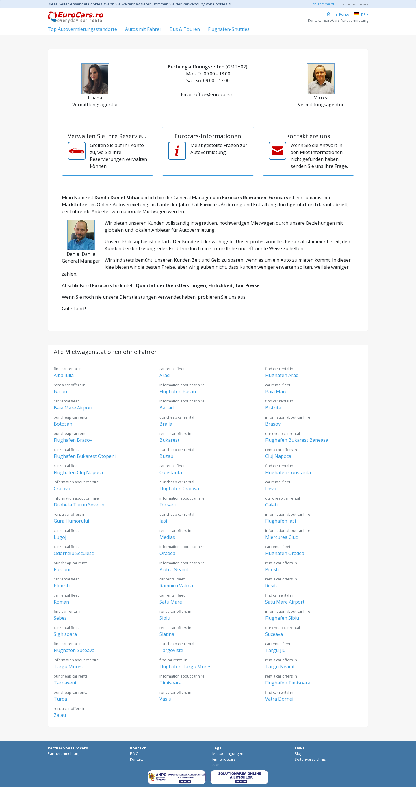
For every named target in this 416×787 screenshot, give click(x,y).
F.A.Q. (135, 753)
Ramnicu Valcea (176, 582)
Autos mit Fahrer (143, 29)
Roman (66, 599)
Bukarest (175, 437)
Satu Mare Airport (284, 599)
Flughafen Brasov (73, 437)
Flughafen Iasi (287, 518)
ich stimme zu (323, 4)
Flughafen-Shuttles (229, 29)
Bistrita (279, 404)
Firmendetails (224, 759)
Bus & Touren (185, 29)
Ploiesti (66, 582)
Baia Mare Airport (73, 404)
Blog (298, 753)
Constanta (172, 469)
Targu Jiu (277, 647)
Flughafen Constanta (288, 469)
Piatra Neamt (182, 566)
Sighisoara (66, 631)
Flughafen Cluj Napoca (78, 469)
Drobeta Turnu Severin (79, 501)
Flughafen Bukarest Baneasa (296, 437)
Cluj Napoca (281, 453)
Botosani (71, 421)
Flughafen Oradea (284, 550)
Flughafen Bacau (182, 388)
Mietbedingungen (227, 753)
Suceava (282, 631)
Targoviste (176, 647)
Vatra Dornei (279, 696)
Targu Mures (76, 663)
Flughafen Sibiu (287, 615)
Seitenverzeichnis (310, 759)
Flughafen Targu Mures (185, 663)
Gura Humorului (71, 518)
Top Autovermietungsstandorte (82, 29)
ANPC (217, 764)
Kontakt (136, 759)
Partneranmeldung (64, 753)
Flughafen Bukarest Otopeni (85, 453)
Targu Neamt (281, 663)
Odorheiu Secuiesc (74, 550)
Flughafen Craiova (179, 485)
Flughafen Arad (281, 372)
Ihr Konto (338, 14)
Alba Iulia (68, 372)
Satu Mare (172, 599)
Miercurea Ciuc (287, 534)
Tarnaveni (71, 679)
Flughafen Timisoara (287, 679)
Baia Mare (277, 388)
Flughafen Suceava (74, 647)
